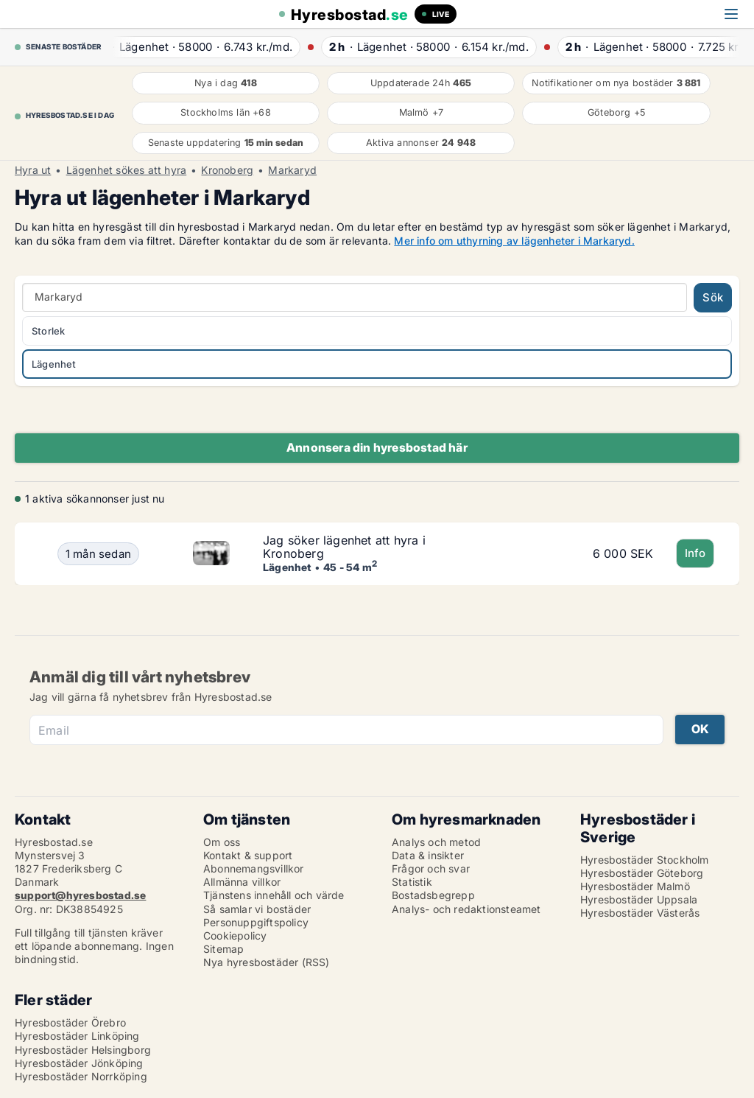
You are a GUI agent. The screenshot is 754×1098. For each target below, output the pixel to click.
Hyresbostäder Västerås (640, 912)
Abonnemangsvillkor (253, 868)
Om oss (221, 842)
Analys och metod (436, 842)
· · (203, 47)
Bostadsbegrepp (433, 895)
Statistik (412, 881)
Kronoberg (227, 170)
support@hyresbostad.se (80, 895)
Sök (712, 297)
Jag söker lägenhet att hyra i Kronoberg (344, 547)
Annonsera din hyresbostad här (377, 447)
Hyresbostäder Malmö (635, 886)
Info (695, 553)
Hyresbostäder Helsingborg (83, 1049)
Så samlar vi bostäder (257, 909)
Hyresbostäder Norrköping (81, 1076)
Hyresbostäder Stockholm (644, 859)
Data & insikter (428, 855)
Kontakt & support (247, 855)
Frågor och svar (431, 868)
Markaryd (292, 170)
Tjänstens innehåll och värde (274, 895)
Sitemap (223, 949)
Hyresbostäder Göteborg (641, 873)
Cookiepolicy (235, 935)
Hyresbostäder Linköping (77, 1035)
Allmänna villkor (242, 881)
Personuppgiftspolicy (256, 922)
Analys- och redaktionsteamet (466, 909)
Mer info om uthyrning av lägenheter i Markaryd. (514, 240)
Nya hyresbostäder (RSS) (266, 962)
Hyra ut (33, 170)
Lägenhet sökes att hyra (126, 170)
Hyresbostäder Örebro (70, 1022)
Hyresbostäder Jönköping (79, 1063)
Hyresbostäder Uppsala (638, 899)
